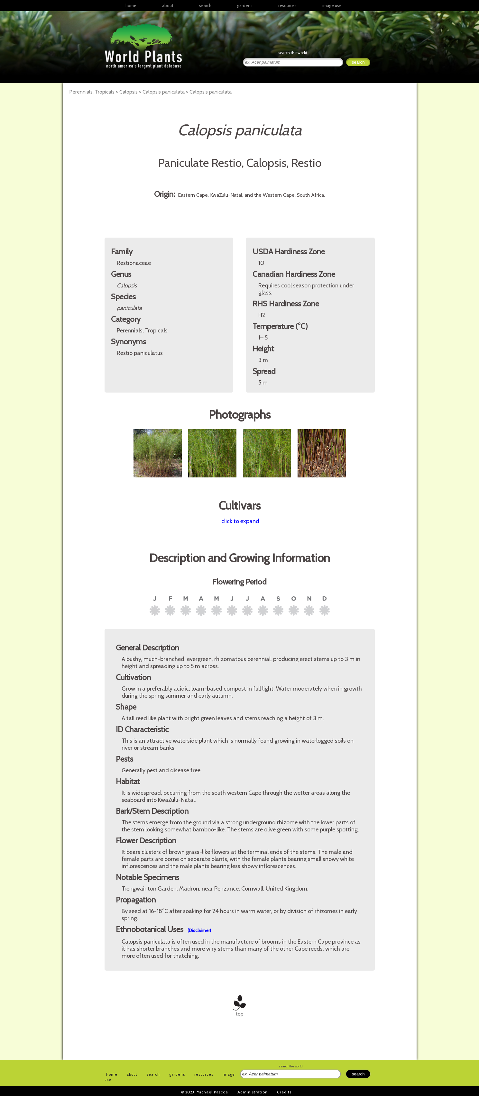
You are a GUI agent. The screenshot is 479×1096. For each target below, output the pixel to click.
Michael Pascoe (212, 1092)
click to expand (240, 521)
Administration (252, 1092)
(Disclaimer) (199, 930)
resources (203, 1074)
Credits (284, 1092)
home (130, 5)
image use (332, 5)
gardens (245, 5)
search (205, 5)
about (167, 5)
